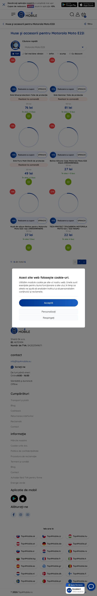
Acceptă (48, 302)
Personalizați (49, 311)
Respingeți (48, 317)
